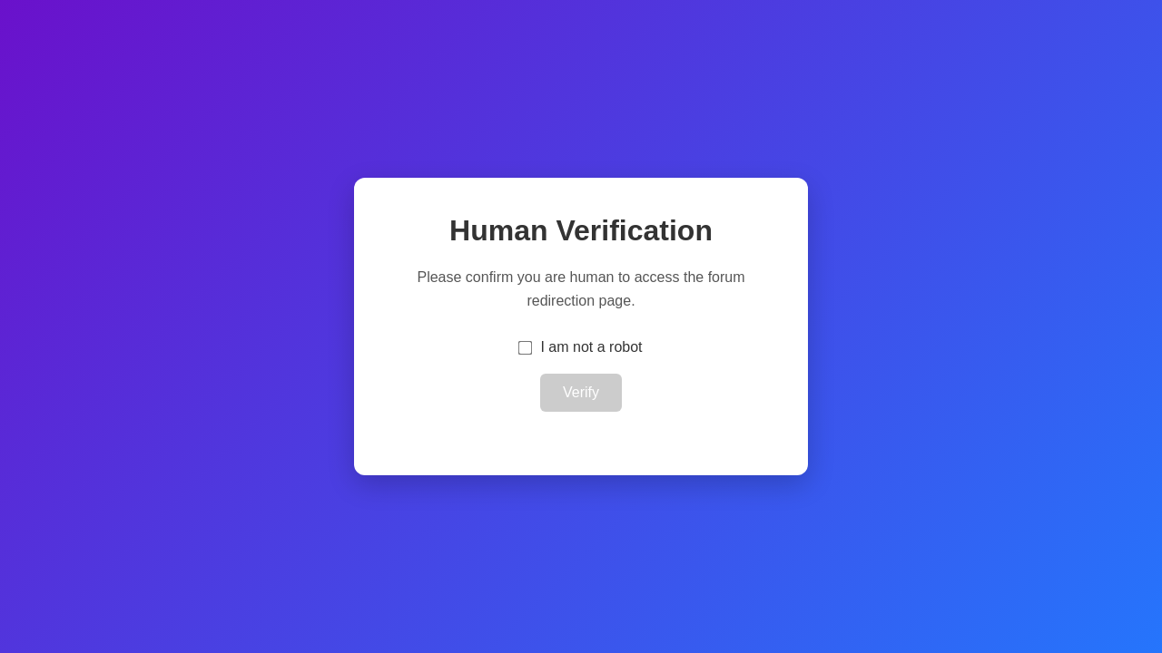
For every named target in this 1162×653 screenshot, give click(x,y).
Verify (581, 392)
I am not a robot (591, 347)
